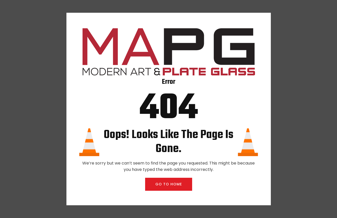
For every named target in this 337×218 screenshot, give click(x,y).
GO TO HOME (168, 184)
